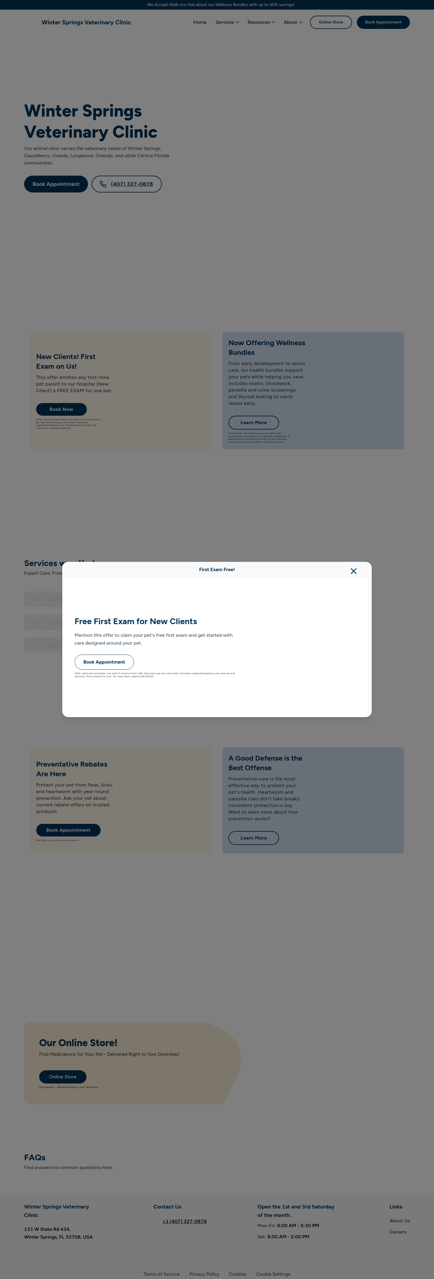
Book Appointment (104, 662)
